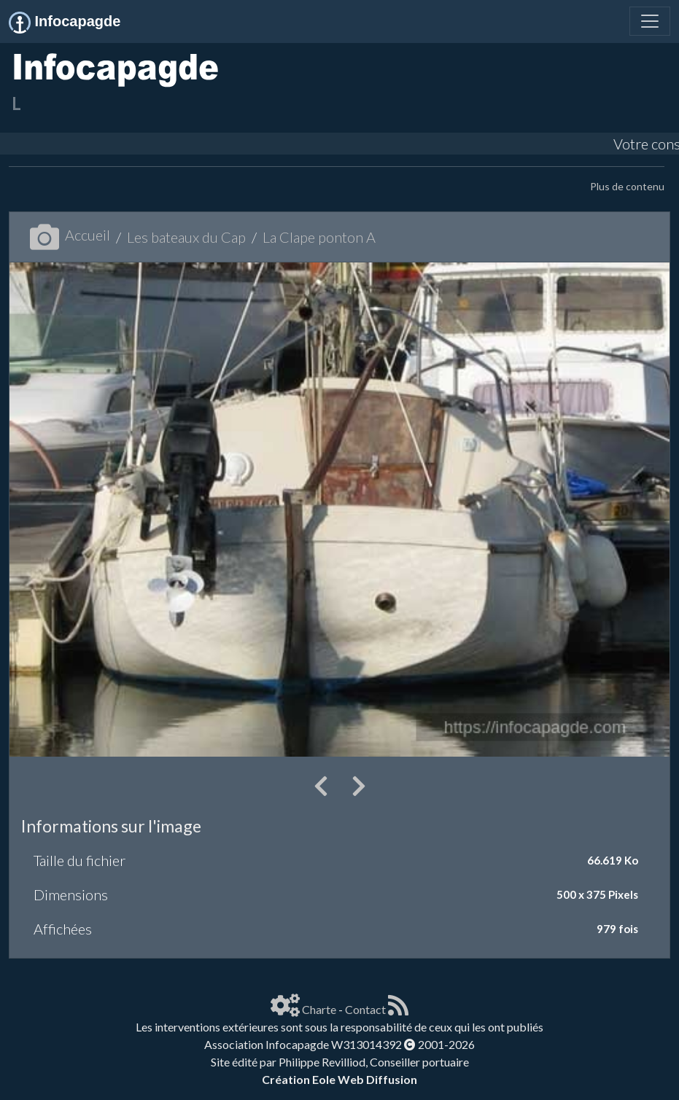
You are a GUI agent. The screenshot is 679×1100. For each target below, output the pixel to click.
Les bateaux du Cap (186, 237)
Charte (319, 1009)
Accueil (70, 234)
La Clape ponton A (319, 237)
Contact (365, 1009)
